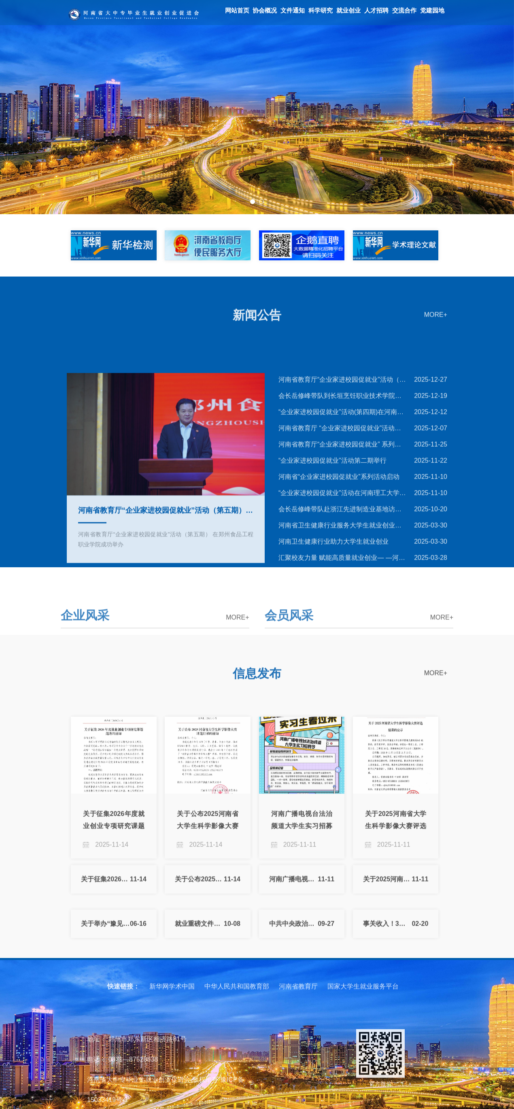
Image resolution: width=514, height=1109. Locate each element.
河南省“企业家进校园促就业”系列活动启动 (337, 564)
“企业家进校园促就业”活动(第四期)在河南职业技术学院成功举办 (341, 499)
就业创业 (348, 10)
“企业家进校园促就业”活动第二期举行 (331, 548)
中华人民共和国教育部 (236, 1005)
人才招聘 (376, 10)
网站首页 (237, 10)
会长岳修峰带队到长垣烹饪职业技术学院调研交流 (341, 483)
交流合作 (404, 10)
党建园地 (432, 10)
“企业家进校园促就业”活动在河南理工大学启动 (341, 580)
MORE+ (435, 327)
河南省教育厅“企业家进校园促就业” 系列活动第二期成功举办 (341, 532)
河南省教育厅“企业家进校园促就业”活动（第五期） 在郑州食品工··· (341, 467)
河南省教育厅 (298, 1005)
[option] (257, 107)
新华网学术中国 (172, 1005)
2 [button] (261, 201)
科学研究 (320, 10)
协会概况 (265, 10)
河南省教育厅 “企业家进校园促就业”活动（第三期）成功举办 (341, 516)
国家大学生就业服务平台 (363, 1005)
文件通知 (292, 10)
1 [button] (252, 201)
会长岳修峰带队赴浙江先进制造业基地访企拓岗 (341, 597)
